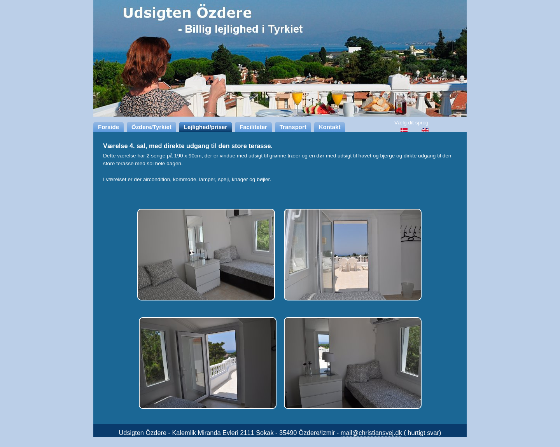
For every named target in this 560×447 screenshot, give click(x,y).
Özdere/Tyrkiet (151, 127)
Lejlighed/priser (205, 127)
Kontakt (330, 127)
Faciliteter (253, 127)
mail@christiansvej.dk (371, 432)
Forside (108, 127)
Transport (293, 127)
